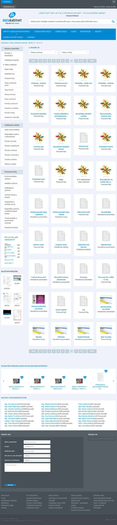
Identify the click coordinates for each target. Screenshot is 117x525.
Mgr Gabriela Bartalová (86, 416)
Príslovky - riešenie (38, 83)
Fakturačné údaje (7, 505)
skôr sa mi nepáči (9, 252)
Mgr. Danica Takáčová (49, 414)
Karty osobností (10, 99)
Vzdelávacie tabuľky (12, 60)
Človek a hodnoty (11, 150)
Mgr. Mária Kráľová (48, 406)
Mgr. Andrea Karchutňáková (51, 423)
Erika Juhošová (83, 404)
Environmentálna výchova (11, 177)
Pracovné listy (10, 78)
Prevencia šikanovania (101, 498)
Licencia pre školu (42, 31)
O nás (73, 31)
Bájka (61, 179)
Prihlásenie (6, 2)
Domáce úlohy (10, 113)
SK (114, 2)
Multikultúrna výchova (9, 189)
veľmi (6, 243)
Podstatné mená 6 (106, 147)
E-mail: (7, 446)
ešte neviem (8, 249)
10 (80, 61)
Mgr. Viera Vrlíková (11, 426)
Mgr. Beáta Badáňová (49, 409)
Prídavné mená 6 (61, 83)
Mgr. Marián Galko (11, 414)
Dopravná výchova (11, 227)
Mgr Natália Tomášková (13, 416)
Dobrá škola (61, 31)
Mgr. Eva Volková (84, 426)
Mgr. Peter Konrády (48, 426)
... (85, 61)
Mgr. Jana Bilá (10, 418)
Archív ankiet (8, 263)
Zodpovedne (97, 505)
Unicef (51, 500)
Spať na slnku (106, 337)
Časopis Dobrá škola (33, 498)
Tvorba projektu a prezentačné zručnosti (11, 220)
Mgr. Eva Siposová (11, 404)
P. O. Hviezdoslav (83, 179)
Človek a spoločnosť (12, 146)
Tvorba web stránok (7, 520)
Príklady (96, 508)
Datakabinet (4, 43)
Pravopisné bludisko (39, 114)
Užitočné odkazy (32, 500)
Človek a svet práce (12, 155)
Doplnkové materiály (12, 117)
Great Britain (106, 212)
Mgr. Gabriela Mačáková (87, 414)
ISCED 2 (31, 43)
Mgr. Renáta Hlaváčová (49, 411)
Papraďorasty (106, 245)
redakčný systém (20, 520)
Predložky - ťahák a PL (83, 83)
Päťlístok (61, 337)
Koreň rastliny (61, 310)
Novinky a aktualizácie (9, 54)
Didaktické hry (10, 74)
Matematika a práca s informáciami (12, 135)
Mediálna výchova (11, 183)
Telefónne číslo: (10, 451)
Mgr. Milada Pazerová (49, 404)
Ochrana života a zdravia (11, 196)
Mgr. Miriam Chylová (85, 409)
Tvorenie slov (38, 147)
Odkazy (98, 31)
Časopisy (83, 277)
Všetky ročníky (67, 52)
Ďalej (92, 61)
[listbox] (43, 52)
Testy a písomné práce (10, 84)
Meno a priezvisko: (11, 442)
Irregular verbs (61, 245)
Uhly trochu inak (83, 212)
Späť (33, 61)
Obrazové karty (10, 94)
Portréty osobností (11, 104)
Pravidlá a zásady (77, 508)
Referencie (85, 31)
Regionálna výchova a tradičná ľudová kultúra (12, 211)
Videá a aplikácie (11, 65)
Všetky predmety (36, 52)
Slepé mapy (9, 69)
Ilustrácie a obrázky (11, 108)
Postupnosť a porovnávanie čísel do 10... (100, 387)
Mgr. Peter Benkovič (12, 423)
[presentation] (22, 477)
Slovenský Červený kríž (57, 498)
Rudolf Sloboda (83, 337)
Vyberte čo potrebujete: (12, 460)
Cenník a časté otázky (13, 37)
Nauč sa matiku (98, 503)
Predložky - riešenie (106, 83)
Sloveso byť (83, 146)
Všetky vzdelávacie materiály (16, 31)
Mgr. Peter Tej (83, 406)
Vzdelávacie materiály (9, 500)
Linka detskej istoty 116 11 (102, 500)
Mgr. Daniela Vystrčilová (13, 409)
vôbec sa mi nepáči (10, 255)
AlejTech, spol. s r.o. (37, 520)
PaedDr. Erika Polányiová (14, 421)
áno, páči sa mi (9, 246)
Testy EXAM (9, 90)
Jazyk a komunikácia (12, 130)
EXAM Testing (54, 505)
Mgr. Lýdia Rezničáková (49, 418)
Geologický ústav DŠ (56, 503)
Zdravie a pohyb (10, 164)
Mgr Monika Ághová (85, 411)
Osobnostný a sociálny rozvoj (10, 203)
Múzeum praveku (55, 508)
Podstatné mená (38, 179)
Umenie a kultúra (11, 159)
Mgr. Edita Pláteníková (13, 406)
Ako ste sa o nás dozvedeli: (14, 455)
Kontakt (31, 37)
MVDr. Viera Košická (85, 423)
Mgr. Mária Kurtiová (85, 418)
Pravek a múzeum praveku (80, 510)
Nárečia (39, 337)
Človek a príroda (10, 141)
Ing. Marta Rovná (11, 411)
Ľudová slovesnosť (38, 277)
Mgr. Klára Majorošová (49, 421)
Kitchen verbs (38, 245)
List (83, 310)
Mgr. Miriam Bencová (85, 421)
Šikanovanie (75, 500)
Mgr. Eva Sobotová (48, 416)
